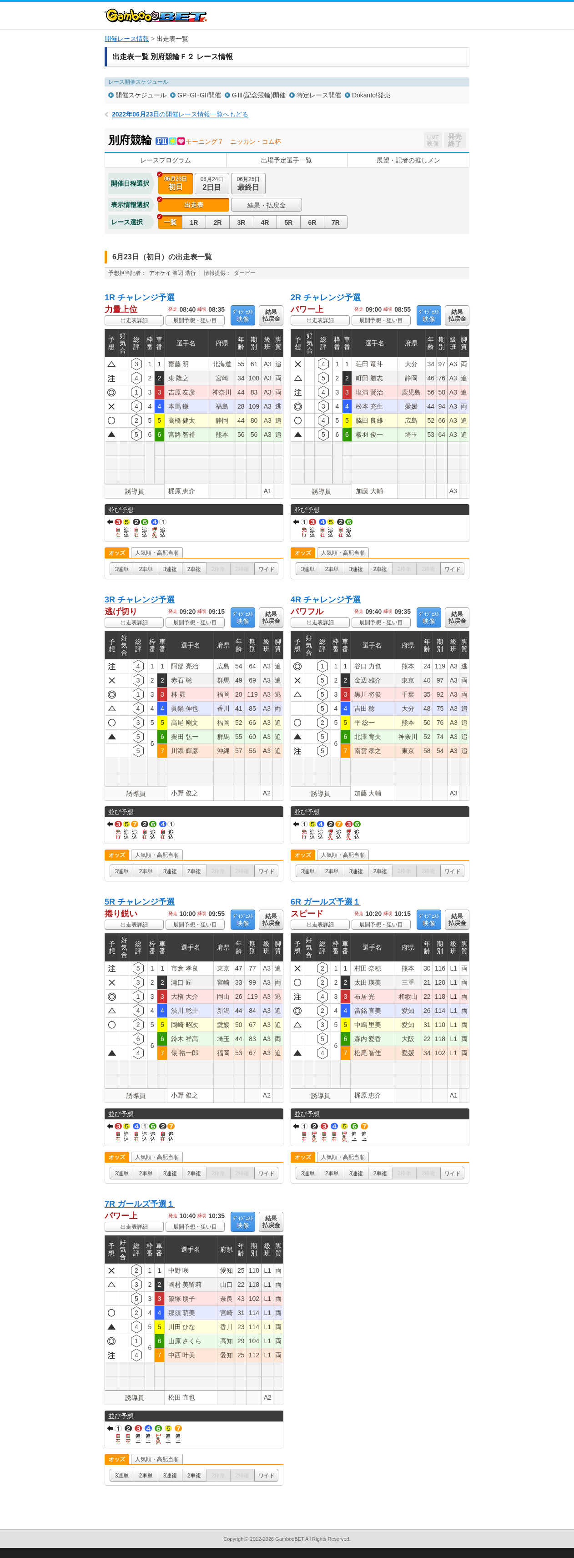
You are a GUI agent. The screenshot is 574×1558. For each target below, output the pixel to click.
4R (265, 222)
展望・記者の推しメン (408, 160)
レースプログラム (165, 160)
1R (194, 222)
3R (241, 222)
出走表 (193, 204)
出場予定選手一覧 (286, 160)
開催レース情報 (127, 38)
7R (336, 222)
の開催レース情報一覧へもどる (180, 114)
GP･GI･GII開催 (199, 95)
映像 (243, 316)
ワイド (266, 569)
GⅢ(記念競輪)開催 (259, 95)
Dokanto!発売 (371, 95)
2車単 (146, 569)
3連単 (122, 569)
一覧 (170, 222)
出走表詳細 (134, 320)
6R (312, 222)
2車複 (194, 569)
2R (218, 222)
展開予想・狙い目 (195, 320)
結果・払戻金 (266, 205)
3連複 (170, 569)
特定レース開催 (319, 95)
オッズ (117, 553)
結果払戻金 (271, 315)
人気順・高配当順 (157, 553)
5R (289, 222)
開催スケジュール (141, 95)
